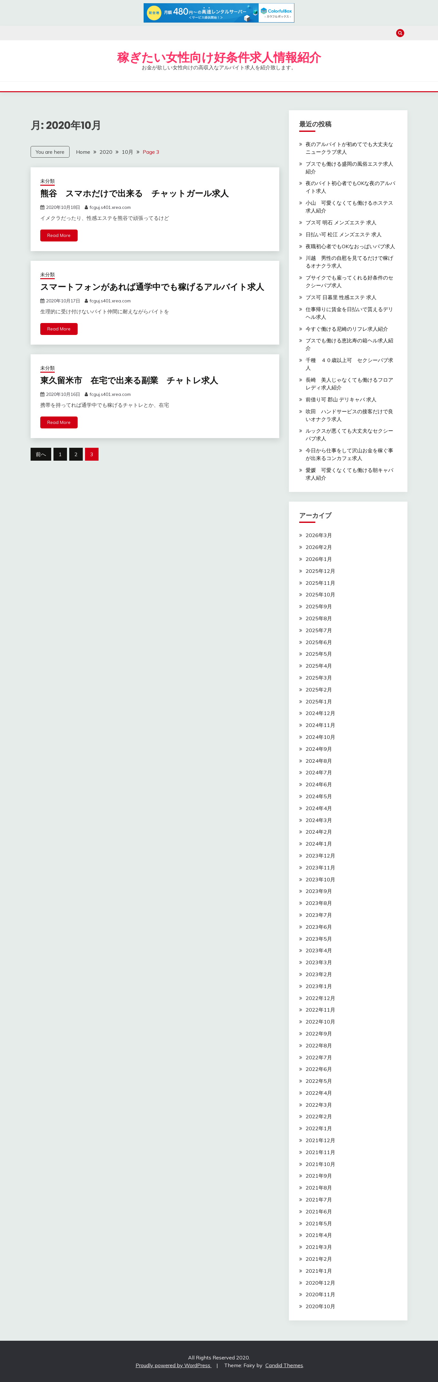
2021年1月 (319, 1271)
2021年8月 (319, 1187)
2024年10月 (320, 737)
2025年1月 (319, 701)
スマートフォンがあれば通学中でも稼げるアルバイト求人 (152, 287)
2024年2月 (319, 831)
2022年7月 (319, 1057)
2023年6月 (319, 927)
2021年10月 (320, 1164)
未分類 (47, 181)
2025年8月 (319, 618)
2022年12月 (320, 998)
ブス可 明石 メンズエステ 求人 (341, 222)
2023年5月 (319, 939)
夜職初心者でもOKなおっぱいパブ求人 (350, 246)
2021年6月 (319, 1211)
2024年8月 (319, 761)
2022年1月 (319, 1128)
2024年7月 (319, 772)
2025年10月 (320, 594)
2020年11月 (320, 1294)
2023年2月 (319, 974)
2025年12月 (320, 571)
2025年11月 (320, 583)
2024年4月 (319, 808)
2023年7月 (319, 915)
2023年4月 (319, 950)
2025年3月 (319, 677)
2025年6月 (319, 642)
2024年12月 (320, 713)
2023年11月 (320, 867)
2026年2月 (319, 547)
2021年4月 (319, 1235)
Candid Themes (284, 1365)
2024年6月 (319, 784)
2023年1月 (319, 986)
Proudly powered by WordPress (174, 1365)
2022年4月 (319, 1093)
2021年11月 (320, 1152)
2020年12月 (320, 1282)
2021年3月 (319, 1247)
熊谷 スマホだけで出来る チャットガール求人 (134, 193)
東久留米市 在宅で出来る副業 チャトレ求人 (129, 380)
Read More (59, 235)
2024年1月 (319, 843)
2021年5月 (319, 1223)
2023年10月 (320, 879)
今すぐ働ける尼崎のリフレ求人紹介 (347, 329)
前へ (41, 454)
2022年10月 (320, 1021)
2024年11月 (320, 725)
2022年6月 (319, 1069)
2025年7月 (319, 630)
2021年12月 (320, 1140)
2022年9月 (319, 1033)
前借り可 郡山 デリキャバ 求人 (341, 399)
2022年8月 (319, 1045)
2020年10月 (320, 1306)
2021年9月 (319, 1175)
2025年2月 (319, 689)
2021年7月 (319, 1199)
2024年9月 (319, 749)
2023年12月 (320, 855)
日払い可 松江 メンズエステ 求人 (344, 234)
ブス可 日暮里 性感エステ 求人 (341, 297)
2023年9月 (319, 891)
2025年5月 (319, 654)
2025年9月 (319, 606)
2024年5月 (319, 796)
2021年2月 (319, 1259)
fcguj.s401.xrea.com (110, 207)
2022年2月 (319, 1116)
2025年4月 (319, 665)
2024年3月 (319, 820)
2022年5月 (319, 1081)
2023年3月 (319, 962)
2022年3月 (319, 1105)
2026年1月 (319, 559)
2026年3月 (319, 535)
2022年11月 (320, 1009)
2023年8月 (319, 903)
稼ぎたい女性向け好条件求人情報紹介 (219, 57)
